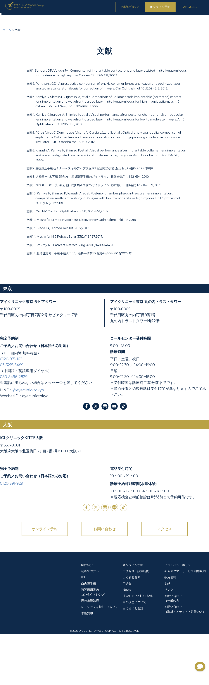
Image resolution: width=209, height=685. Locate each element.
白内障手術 (65, 20)
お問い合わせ (134, 8)
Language (194, 8)
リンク (168, 640)
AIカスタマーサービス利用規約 (185, 622)
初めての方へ (30, 20)
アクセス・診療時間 (136, 622)
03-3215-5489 (11, 415)
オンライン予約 (163, 8)
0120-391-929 (11, 534)
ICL (48, 20)
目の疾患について (134, 653)
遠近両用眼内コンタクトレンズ (101, 20)
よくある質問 (183, 20)
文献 (167, 634)
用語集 (127, 634)
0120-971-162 (11, 410)
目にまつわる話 (133, 659)
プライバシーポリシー (179, 615)
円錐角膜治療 (138, 20)
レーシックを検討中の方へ (99, 657)
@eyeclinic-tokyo (28, 441)
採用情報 (170, 628)
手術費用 (160, 20)
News (203, 20)
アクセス (164, 579)
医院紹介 (8, 20)
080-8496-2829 (13, 427)
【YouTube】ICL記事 (138, 646)
